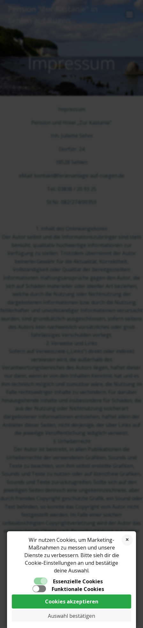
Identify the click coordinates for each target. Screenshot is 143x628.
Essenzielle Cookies (78, 581)
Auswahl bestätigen (71, 615)
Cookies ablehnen (127, 540)
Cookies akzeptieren (71, 601)
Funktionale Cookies (78, 589)
